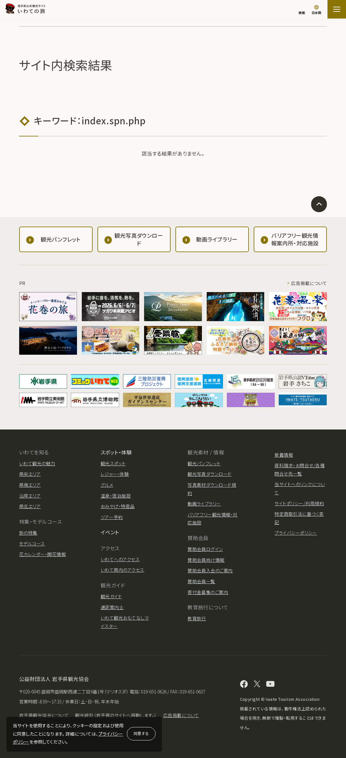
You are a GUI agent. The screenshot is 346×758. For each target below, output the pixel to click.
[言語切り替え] (316, 10)
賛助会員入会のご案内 (210, 570)
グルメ (107, 485)
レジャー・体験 (115, 474)
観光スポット (113, 463)
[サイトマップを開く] (336, 9)
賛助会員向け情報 (206, 560)
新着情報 (283, 455)
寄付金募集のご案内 (208, 592)
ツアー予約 (112, 517)
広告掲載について (309, 283)
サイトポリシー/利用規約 (299, 503)
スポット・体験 (116, 452)
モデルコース (32, 543)
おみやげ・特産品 (118, 506)
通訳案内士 (112, 607)
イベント (110, 532)
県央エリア (30, 474)
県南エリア (30, 485)
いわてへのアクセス (120, 559)
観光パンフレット (204, 463)
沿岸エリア (30, 495)
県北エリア (30, 506)
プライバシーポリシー (295, 533)
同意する (141, 733)
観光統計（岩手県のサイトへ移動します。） (116, 715)
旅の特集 (28, 533)
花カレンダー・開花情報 (42, 554)
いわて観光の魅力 (37, 463)
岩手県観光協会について (44, 715)
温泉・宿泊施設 (116, 495)
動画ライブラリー (204, 503)
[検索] (301, 9)
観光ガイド (111, 596)
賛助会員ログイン (205, 549)
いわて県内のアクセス (122, 570)
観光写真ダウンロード (210, 474)
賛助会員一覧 (201, 581)
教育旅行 (197, 618)
